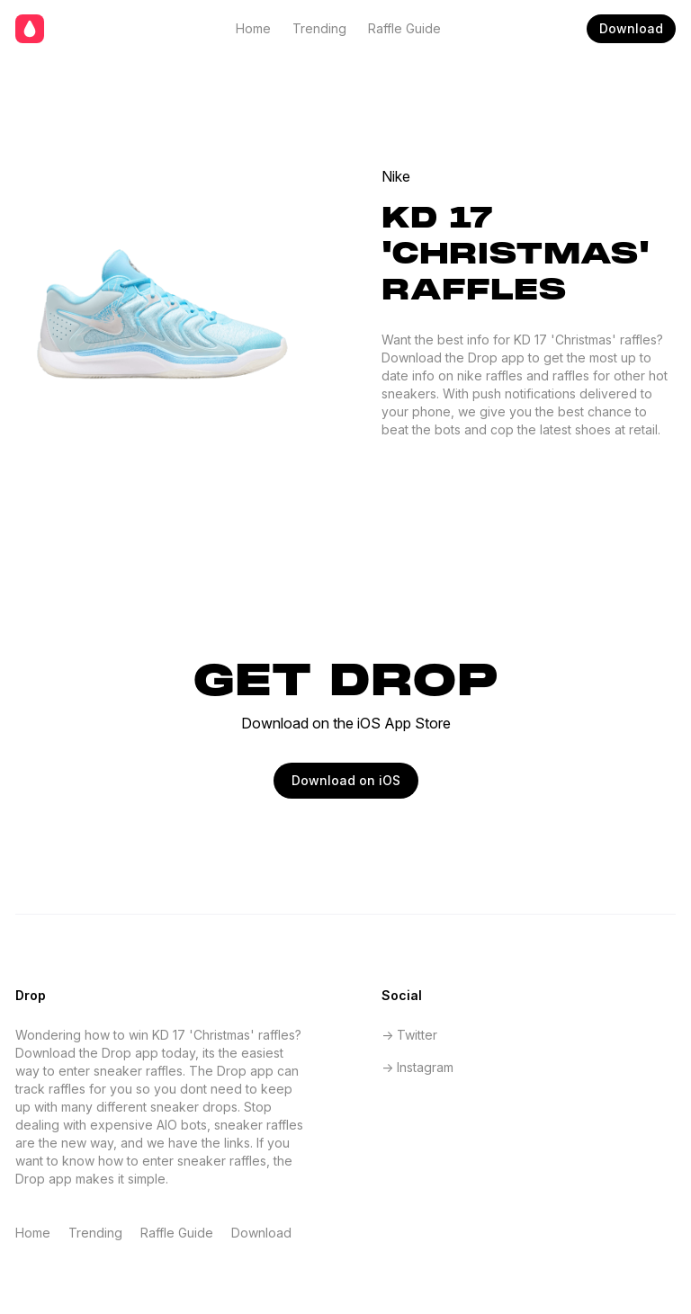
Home (253, 28)
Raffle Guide (404, 28)
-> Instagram (417, 1067)
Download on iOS (346, 780)
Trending (319, 28)
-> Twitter (409, 1034)
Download (631, 28)
